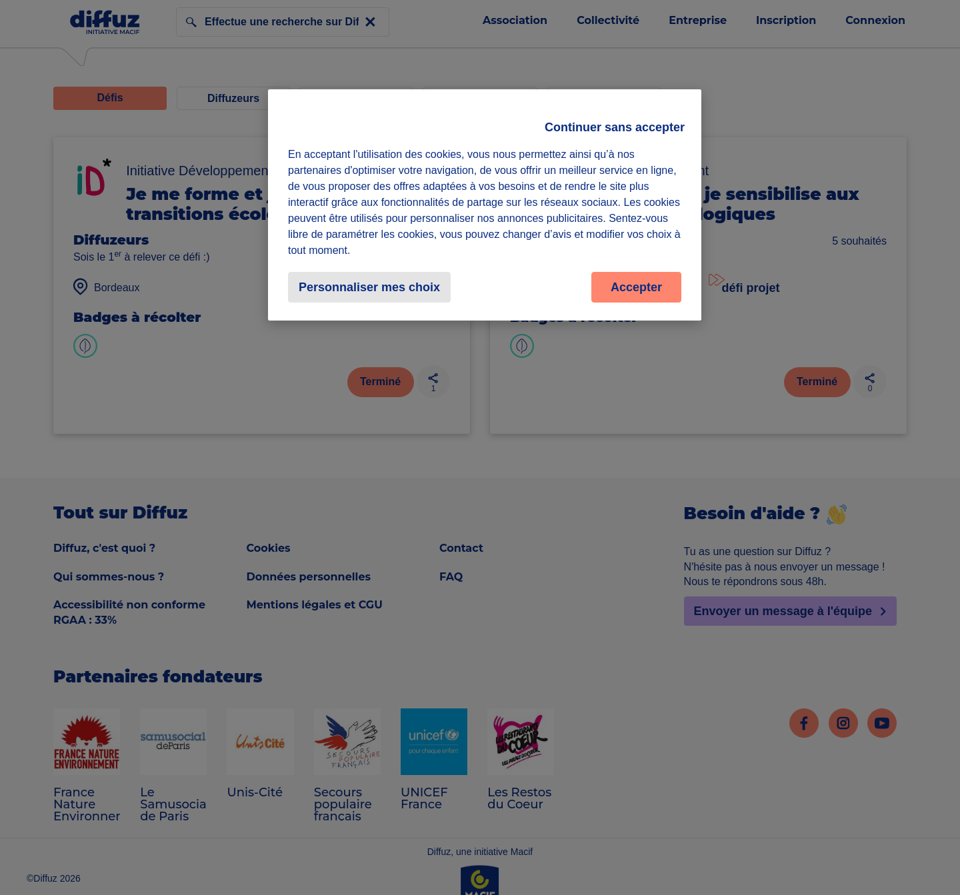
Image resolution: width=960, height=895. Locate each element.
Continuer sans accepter (615, 127)
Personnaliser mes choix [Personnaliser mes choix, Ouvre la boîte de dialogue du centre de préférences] (369, 287)
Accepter (636, 287)
